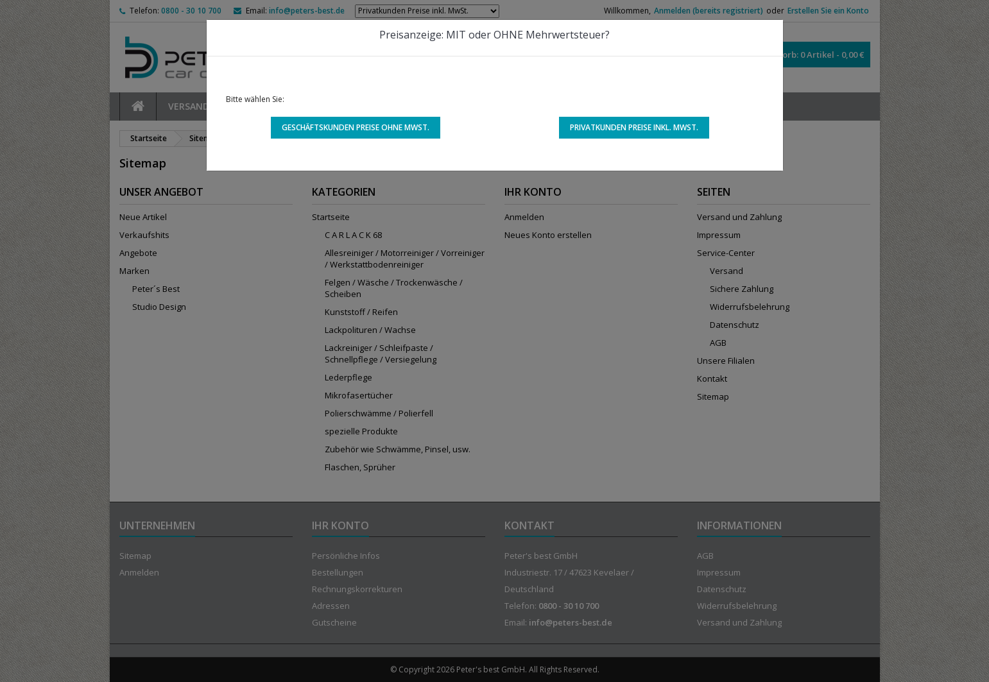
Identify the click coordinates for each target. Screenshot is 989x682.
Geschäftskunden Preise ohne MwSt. (355, 127)
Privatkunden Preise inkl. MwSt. (634, 127)
